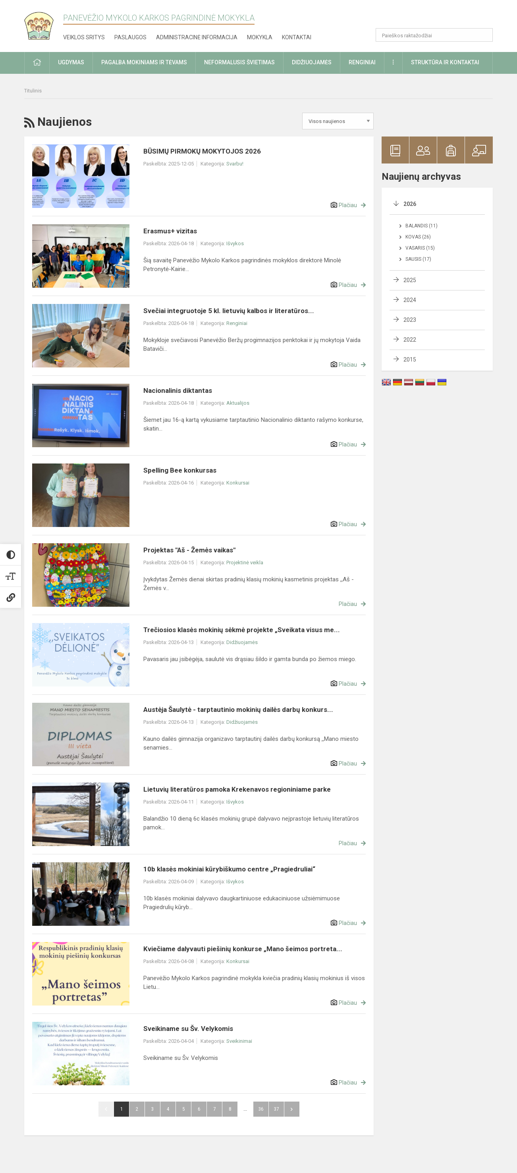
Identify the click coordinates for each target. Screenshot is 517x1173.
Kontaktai (296, 37)
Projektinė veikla (244, 562)
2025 (409, 280)
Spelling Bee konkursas (179, 470)
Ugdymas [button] (71, 62)
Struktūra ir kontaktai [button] (445, 62)
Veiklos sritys (84, 37)
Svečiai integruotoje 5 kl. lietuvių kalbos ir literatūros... (228, 311)
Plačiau (348, 205)
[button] (438, 16)
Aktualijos (237, 403)
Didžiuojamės (242, 642)
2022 (409, 340)
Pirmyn (291, 1109)
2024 (409, 300)
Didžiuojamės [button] (312, 62)
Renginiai (236, 323)
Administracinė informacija (196, 37)
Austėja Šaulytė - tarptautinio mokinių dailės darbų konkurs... (238, 709)
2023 (409, 320)
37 (276, 1109)
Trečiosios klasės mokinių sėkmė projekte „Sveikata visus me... (241, 630)
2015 (409, 359)
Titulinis (33, 91)
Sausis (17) (418, 259)
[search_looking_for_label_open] (484, 35)
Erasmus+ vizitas (170, 231)
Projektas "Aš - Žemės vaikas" (189, 550)
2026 (409, 204)
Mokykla (259, 37)
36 (260, 1109)
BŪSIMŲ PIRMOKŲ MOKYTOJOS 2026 (202, 151)
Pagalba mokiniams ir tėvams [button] (144, 62)
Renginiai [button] (362, 62)
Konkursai (237, 483)
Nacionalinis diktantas (177, 390)
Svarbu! (234, 164)
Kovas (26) (418, 237)
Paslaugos (130, 37)
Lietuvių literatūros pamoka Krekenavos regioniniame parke (237, 789)
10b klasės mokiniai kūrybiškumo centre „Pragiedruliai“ (229, 869)
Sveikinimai (239, 1041)
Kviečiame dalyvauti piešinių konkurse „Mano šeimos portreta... (242, 949)
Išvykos (235, 243)
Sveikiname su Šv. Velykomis (188, 1029)
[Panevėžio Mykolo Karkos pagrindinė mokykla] (43, 23)
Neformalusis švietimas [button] (239, 62)
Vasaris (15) (420, 248)
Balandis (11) (421, 226)
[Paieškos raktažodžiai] (434, 35)
